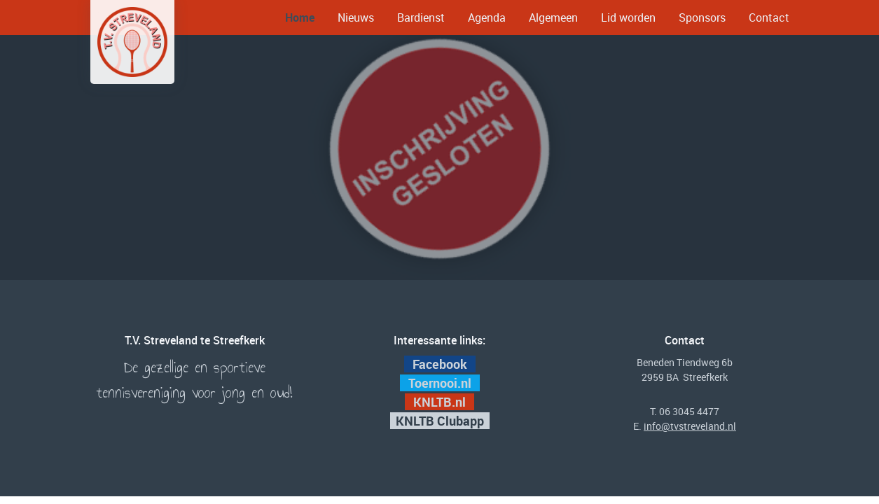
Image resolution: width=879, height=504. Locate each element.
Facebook (440, 364)
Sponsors (702, 17)
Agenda (487, 17)
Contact (769, 17)
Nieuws (356, 17)
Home (299, 17)
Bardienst (421, 17)
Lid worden (628, 17)
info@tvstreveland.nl (690, 426)
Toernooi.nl (441, 382)
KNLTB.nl (441, 401)
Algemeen (553, 17)
